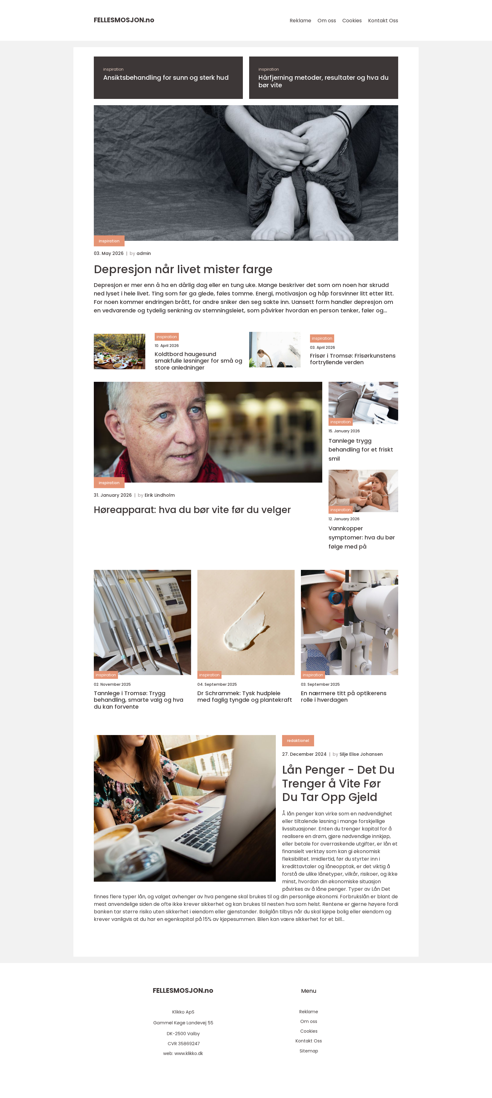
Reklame (300, 20)
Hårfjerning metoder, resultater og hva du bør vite (324, 81)
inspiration (113, 69)
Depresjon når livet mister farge (183, 269)
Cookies (352, 20)
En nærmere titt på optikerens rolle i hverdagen (344, 696)
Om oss (327, 20)
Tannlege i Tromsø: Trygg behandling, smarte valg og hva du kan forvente (138, 700)
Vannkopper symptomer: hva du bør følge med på (362, 537)
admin (143, 253)
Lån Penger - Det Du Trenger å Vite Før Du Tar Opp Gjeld (338, 783)
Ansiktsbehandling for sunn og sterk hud (166, 77)
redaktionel (298, 740)
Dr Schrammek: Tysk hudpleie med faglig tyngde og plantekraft (244, 696)
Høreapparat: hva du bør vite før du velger (192, 510)
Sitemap (309, 1051)
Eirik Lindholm (160, 495)
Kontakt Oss (383, 20)
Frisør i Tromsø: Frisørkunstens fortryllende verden (353, 359)
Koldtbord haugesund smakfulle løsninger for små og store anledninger (198, 361)
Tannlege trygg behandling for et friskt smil (361, 450)
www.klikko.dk (188, 1053)
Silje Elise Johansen (361, 754)
